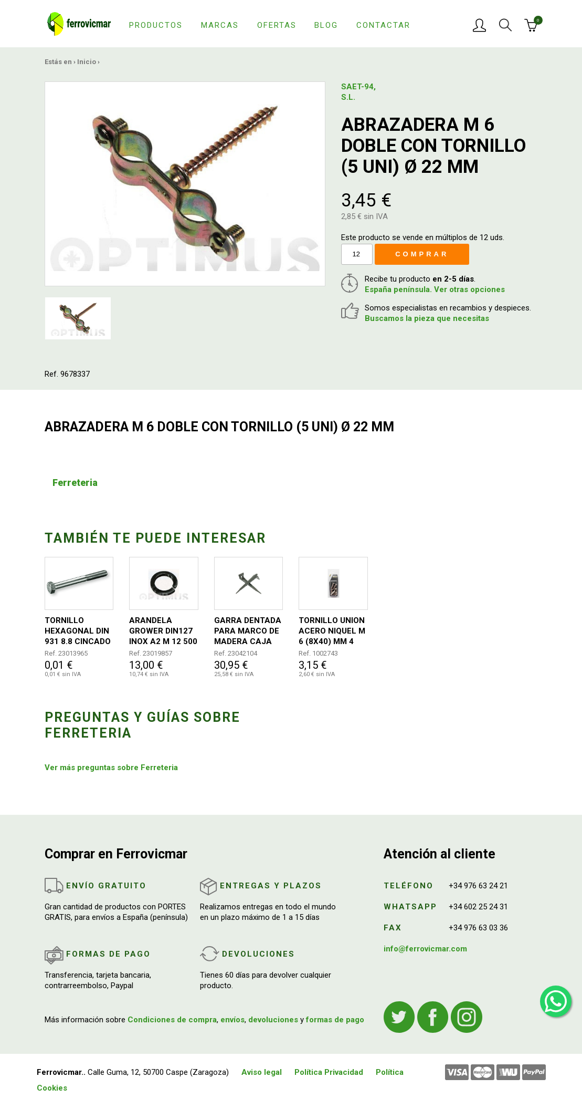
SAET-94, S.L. (358, 92)
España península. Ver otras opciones (435, 289)
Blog (326, 25)
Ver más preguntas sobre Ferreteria (111, 767)
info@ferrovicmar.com (425, 948)
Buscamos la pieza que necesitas (427, 318)
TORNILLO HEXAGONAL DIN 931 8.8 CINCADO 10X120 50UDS (78, 631)
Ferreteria (75, 482)
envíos (232, 1019)
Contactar (383, 25)
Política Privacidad (328, 1072)
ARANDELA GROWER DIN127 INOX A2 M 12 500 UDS (163, 631)
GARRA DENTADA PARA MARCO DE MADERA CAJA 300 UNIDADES (247, 631)
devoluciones (273, 1019)
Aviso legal (261, 1072)
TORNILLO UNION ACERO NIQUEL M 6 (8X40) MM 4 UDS (332, 631)
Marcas (220, 25)
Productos (156, 25)
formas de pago (335, 1019)
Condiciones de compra (172, 1019)
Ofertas (277, 25)
